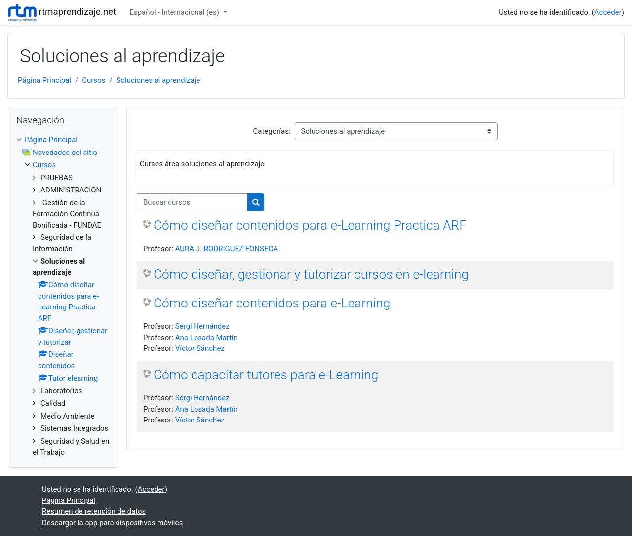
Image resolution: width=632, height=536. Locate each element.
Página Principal (44, 80)
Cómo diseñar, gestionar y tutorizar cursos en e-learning (311, 274)
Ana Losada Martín (206, 337)
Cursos (93, 80)
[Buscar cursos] (192, 202)
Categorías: (271, 131)
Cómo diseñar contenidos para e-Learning (272, 303)
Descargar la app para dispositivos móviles (112, 522)
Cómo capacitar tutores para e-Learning (266, 374)
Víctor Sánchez (200, 348)
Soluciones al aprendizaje (158, 80)
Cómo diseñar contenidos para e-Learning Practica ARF (310, 225)
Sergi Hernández (202, 326)
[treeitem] (63, 140)
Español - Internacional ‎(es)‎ (175, 12)
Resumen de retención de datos (94, 511)
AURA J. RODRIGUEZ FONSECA (226, 248)
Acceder (608, 12)
